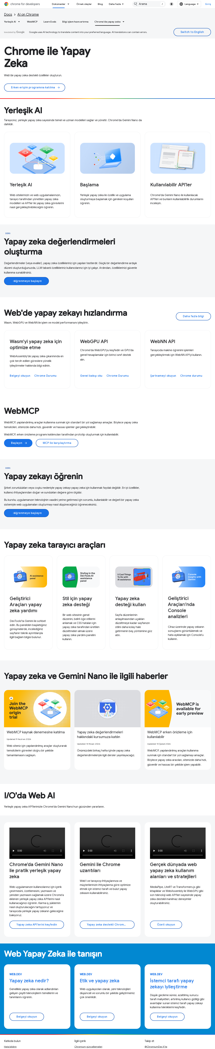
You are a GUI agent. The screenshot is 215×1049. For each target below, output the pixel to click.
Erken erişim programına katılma (35, 87)
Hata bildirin (10, 1013)
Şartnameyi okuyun (163, 375)
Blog (100, 4)
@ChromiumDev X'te (156, 1013)
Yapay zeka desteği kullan (130, 601)
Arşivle (78, 1024)
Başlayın (19, 443)
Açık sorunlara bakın (14, 1019)
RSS (147, 1030)
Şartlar (7, 1044)
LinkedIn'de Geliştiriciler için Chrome (164, 1024)
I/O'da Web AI (29, 763)
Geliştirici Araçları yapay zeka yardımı (26, 605)
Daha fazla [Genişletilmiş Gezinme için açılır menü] (115, 4)
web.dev (15, 941)
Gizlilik (17, 1044)
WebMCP (32, 21)
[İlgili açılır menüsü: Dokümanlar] (69, 4)
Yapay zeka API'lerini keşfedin (36, 892)
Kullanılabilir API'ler (171, 185)
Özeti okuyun (166, 892)
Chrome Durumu (45, 375)
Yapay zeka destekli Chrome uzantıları (111, 892)
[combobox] (149, 4)
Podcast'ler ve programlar (88, 1030)
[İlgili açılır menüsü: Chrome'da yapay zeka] (124, 22)
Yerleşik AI (10, 21)
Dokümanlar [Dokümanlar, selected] (58, 4)
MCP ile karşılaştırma (57, 443)
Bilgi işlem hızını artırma (75, 21)
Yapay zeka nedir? (29, 948)
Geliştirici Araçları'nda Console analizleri (181, 607)
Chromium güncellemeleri (88, 1013)
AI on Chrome (28, 14)
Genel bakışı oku (91, 375)
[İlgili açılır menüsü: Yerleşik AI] (20, 22)
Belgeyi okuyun (20, 375)
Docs (8, 14)
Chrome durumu (191, 375)
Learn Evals (50, 21)
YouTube (149, 1019)
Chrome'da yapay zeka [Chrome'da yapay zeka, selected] (107, 21)
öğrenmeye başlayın (27, 281)
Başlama (89, 185)
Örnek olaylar (84, 4)
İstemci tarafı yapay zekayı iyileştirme (172, 951)
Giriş (208, 4)
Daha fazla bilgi (193, 316)
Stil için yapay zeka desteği (77, 601)
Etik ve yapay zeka (99, 948)
